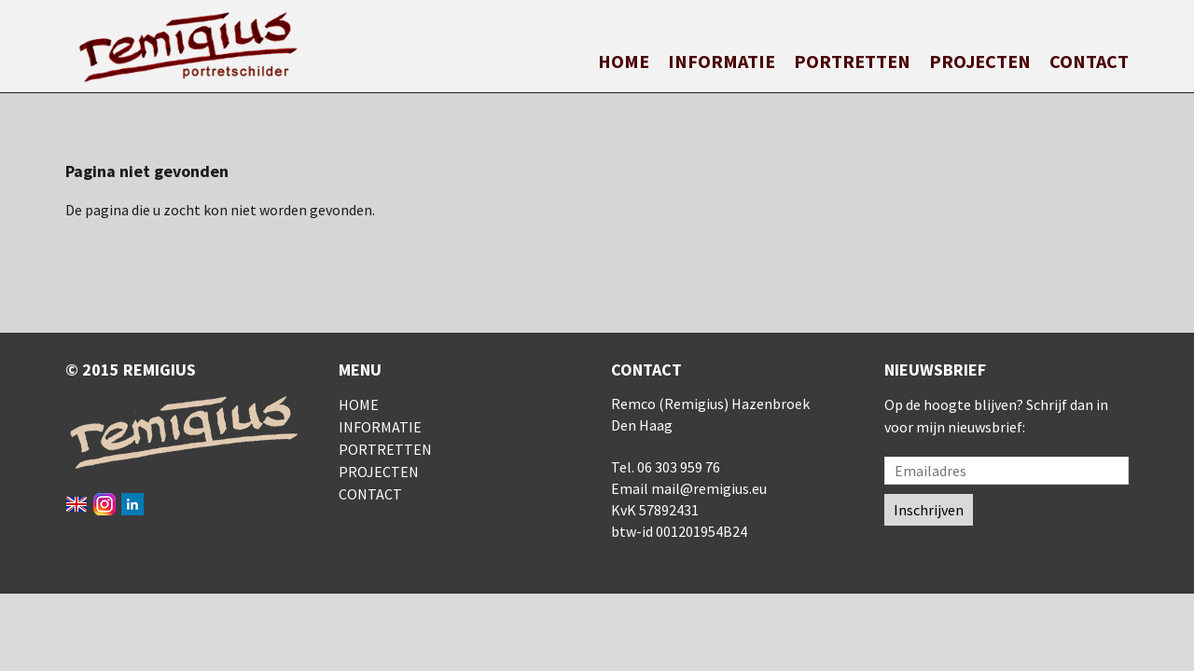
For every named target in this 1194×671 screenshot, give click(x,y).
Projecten (980, 61)
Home (623, 61)
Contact (1089, 61)
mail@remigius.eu (709, 488)
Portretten (852, 61)
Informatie (721, 61)
